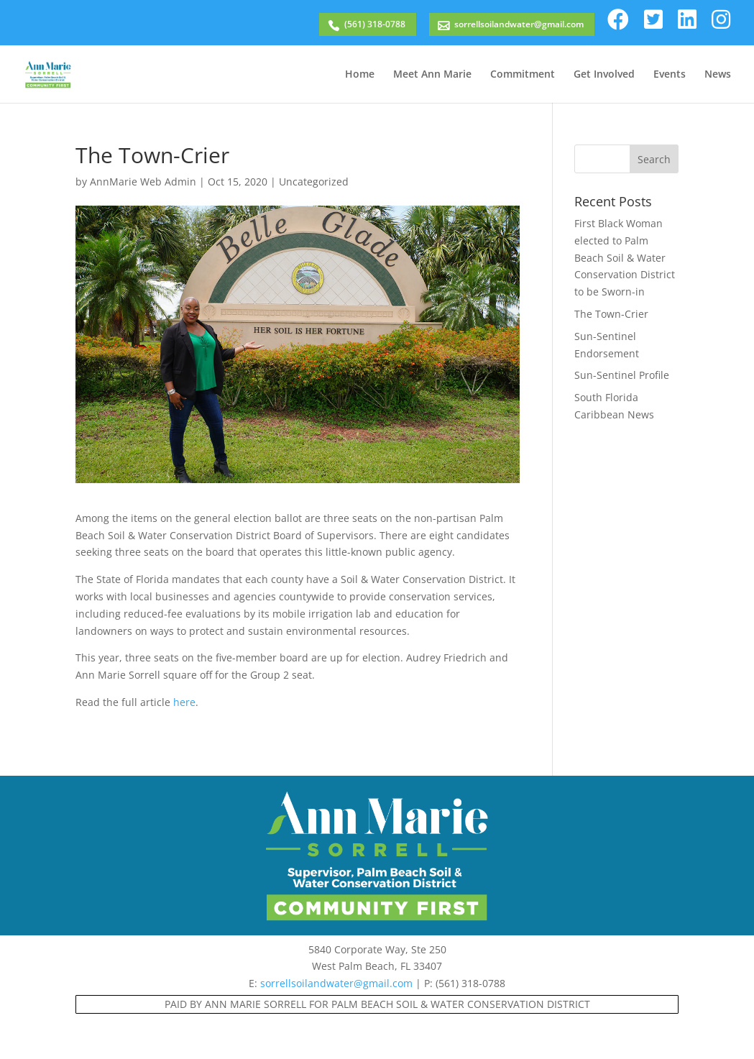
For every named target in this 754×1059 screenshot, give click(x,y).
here (184, 702)
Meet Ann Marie (432, 75)
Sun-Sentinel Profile (621, 375)
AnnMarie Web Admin (143, 181)
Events (669, 75)
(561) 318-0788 (374, 24)
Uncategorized (314, 181)
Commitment (522, 75)
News (717, 75)
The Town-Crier (611, 314)
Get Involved (604, 75)
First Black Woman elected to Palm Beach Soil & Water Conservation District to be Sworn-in (624, 257)
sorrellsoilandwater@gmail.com (519, 24)
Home (359, 75)
